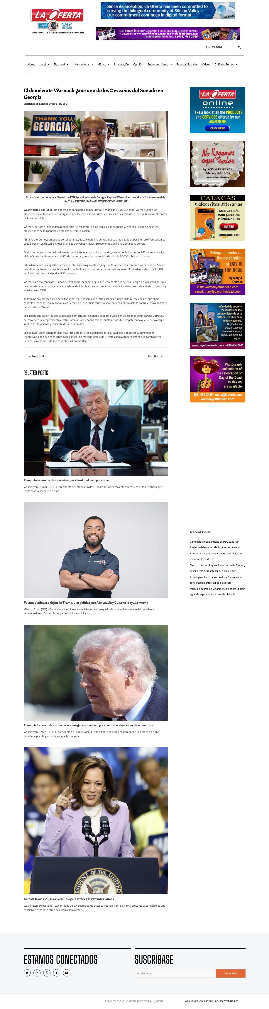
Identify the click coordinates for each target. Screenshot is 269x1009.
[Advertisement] (218, 436)
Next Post (155, 356)
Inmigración (121, 64)
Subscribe (230, 973)
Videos (206, 64)
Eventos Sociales (186, 64)
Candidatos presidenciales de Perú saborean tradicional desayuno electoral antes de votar (216, 544)
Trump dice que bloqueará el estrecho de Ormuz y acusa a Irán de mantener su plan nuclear (214, 571)
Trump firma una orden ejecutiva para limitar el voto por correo (70, 480)
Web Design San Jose (196, 1001)
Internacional (83, 64)
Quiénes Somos (225, 64)
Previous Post (38, 356)
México (103, 64)
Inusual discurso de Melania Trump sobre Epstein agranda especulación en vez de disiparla (214, 600)
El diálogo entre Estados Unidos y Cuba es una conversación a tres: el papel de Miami (217, 585)
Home (31, 64)
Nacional (61, 64)
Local (45, 64)
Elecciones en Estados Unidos (41, 103)
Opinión (138, 64)
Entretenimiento (160, 64)
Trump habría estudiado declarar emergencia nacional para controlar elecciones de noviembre (92, 725)
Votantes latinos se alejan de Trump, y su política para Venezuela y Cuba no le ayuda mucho (89, 603)
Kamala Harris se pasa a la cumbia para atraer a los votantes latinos (72, 899)
